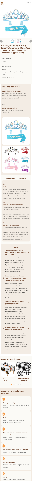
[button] (11, 384)
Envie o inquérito (9, 462)
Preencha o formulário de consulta (15, 450)
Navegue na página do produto (14, 403)
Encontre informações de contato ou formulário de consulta (15, 434)
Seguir (5, 477)
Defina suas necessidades (12, 418)
